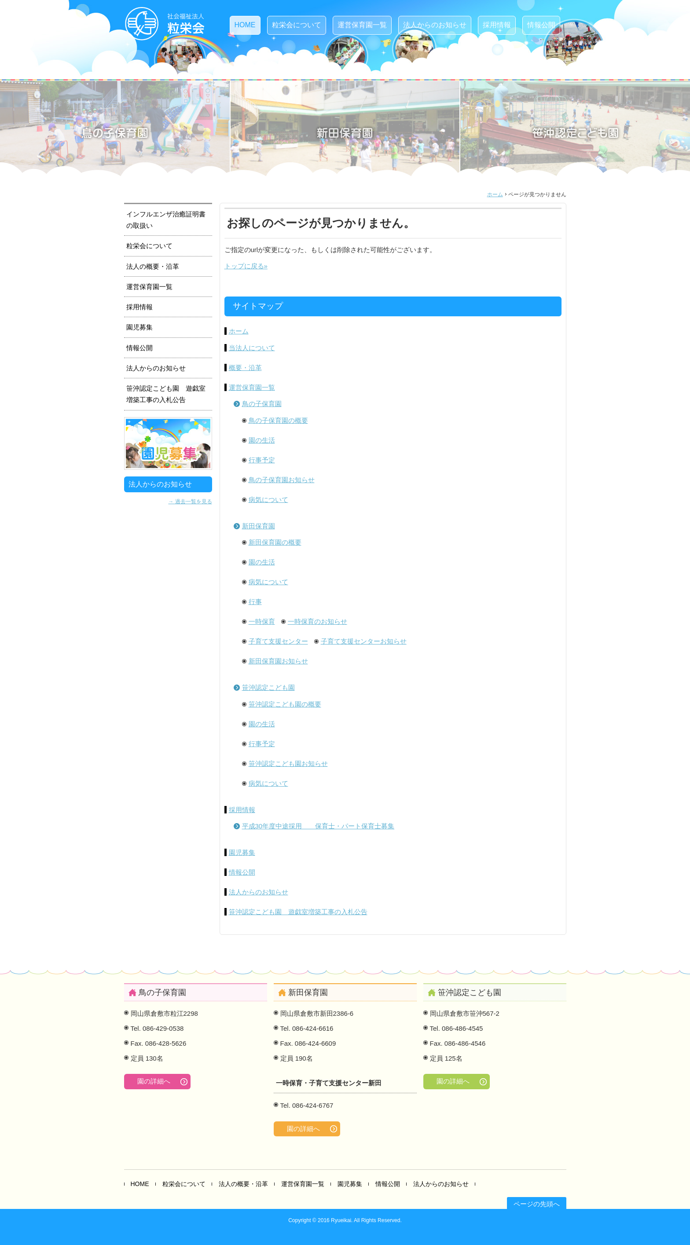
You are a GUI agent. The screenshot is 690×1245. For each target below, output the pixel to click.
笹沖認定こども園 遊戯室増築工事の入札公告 (298, 911)
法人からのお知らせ (434, 25)
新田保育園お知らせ (278, 661)
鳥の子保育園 (262, 403)
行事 (255, 601)
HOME (245, 25)
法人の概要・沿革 (152, 266)
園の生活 (262, 440)
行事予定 (262, 460)
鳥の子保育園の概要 (278, 420)
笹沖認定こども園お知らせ (288, 763)
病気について (268, 499)
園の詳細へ (153, 1081)
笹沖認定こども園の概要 (285, 704)
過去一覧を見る (193, 501)
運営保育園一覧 (362, 25)
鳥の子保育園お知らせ (282, 479)
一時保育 (262, 621)
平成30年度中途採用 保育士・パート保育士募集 (318, 826)
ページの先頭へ (537, 1204)
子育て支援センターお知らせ (364, 641)
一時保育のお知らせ (317, 621)
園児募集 (242, 852)
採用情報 (497, 25)
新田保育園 (258, 526)
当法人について (252, 348)
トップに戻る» (246, 266)
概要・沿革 (245, 367)
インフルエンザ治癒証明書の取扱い (166, 219)
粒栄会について (296, 25)
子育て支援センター (278, 641)
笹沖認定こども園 (268, 687)
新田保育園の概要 (275, 542)
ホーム (495, 194)
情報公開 (541, 25)
